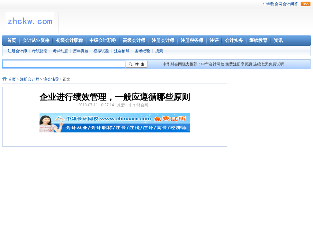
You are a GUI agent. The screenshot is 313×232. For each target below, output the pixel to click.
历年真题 (80, 51)
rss (305, 4)
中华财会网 (272, 4)
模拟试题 (101, 51)
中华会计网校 (212, 64)
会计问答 (290, 4)
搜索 (159, 51)
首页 (12, 79)
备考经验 (142, 51)
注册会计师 (17, 51)
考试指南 (40, 51)
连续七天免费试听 (268, 64)
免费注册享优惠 (238, 64)
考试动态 (60, 51)
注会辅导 (122, 51)
